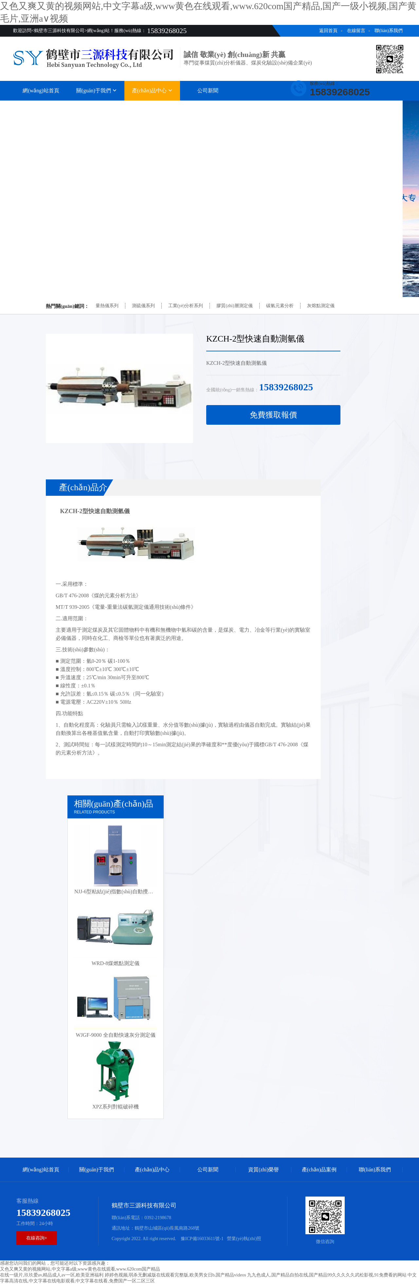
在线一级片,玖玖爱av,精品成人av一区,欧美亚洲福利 (51, 1275)
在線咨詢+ (36, 1238)
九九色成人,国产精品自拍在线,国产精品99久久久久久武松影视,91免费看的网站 (327, 1275)
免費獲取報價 (273, 415)
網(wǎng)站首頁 (41, 90)
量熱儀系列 (107, 305)
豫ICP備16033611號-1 (201, 1238)
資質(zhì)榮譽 (263, 107)
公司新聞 (207, 90)
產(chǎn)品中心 (152, 90)
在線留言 (356, 30)
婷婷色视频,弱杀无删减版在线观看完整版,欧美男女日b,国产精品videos (175, 1275)
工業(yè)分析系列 (185, 305)
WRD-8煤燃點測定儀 (116, 963)
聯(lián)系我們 (388, 30)
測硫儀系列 (143, 305)
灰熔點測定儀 (321, 305)
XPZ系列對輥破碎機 (115, 1106)
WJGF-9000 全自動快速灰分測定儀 (115, 1035)
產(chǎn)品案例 (319, 107)
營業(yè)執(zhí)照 (244, 1238)
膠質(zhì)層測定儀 (234, 305)
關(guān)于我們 (96, 90)
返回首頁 (328, 30)
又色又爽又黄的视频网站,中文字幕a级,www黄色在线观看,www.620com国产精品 (80, 1269)
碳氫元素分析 (280, 305)
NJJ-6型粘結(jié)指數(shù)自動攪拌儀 (116, 891)
